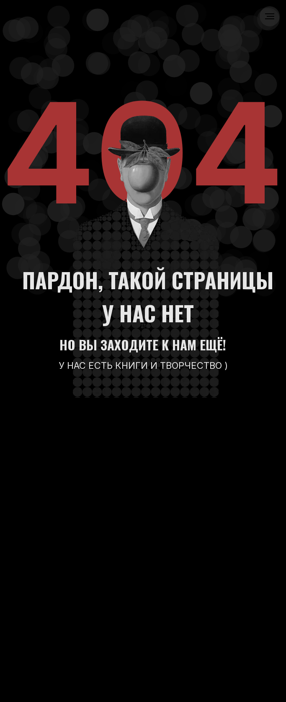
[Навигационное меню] (269, 16)
